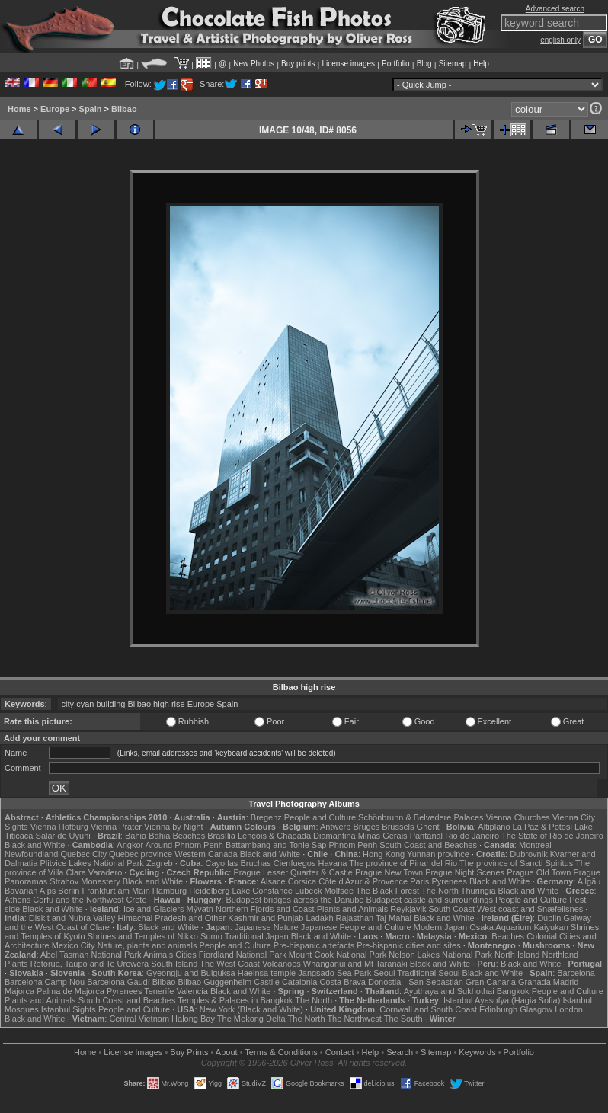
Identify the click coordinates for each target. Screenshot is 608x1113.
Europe (54, 109)
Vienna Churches (518, 817)
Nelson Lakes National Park (440, 954)
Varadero (105, 872)
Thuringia (478, 890)
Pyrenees (448, 881)
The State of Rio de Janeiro (552, 835)
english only (560, 40)
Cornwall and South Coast (428, 1009)
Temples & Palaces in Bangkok (235, 1000)
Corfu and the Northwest (78, 899)
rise (178, 703)
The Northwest (354, 1018)
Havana (332, 863)
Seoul (384, 972)
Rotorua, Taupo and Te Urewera (89, 963)
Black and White (35, 844)
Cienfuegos (295, 863)
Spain (90, 109)
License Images (133, 1052)
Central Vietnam (139, 1018)
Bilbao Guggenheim (215, 982)
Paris (419, 881)
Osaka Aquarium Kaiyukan (518, 927)
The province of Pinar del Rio (403, 863)
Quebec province (140, 854)
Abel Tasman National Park (90, 954)
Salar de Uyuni (63, 835)
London (569, 1009)
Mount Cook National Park (337, 954)
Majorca (19, 991)
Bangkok (513, 991)
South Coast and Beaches (428, 844)
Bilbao (124, 109)
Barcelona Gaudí (118, 982)
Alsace (273, 881)
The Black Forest (387, 890)
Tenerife (159, 991)
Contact (339, 1052)
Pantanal (426, 835)
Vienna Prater (116, 826)
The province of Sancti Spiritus (516, 863)
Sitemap (453, 63)
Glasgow (536, 1009)
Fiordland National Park (242, 954)
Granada (534, 982)
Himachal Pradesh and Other (171, 918)
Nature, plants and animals (147, 945)
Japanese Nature (267, 927)
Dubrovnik (529, 854)
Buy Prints (189, 1052)
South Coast (451, 908)
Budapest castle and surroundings (429, 899)
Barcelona (576, 972)
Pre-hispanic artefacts (314, 945)
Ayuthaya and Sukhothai (449, 991)
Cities (186, 954)
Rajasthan (355, 918)
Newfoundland (31, 854)
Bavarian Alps (30, 890)
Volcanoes (281, 963)
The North (440, 890)
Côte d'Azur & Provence (363, 881)
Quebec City (83, 854)
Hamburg (169, 890)
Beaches (507, 936)
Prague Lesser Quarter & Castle (293, 872)
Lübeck (308, 890)
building (110, 703)
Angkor (130, 844)
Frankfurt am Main (116, 890)
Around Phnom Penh (184, 844)
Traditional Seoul (428, 972)
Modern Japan (440, 927)
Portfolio (396, 63)
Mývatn (199, 908)
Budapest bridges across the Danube (294, 899)
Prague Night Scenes (464, 872)
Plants (16, 963)
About (227, 1052)
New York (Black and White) (251, 1009)
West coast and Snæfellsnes (530, 908)
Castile (267, 982)
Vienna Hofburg (59, 826)
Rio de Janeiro (472, 835)
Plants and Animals (353, 908)
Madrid (566, 982)
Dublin (549, 918)
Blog (424, 63)
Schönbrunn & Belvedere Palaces (421, 817)
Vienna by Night (173, 826)
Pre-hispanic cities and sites (408, 945)
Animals (158, 954)
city (68, 703)
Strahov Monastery (85, 881)
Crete (136, 899)
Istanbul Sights (68, 1009)
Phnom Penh (352, 844)
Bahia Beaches (177, 835)
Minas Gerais (383, 835)
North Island (516, 954)
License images (348, 63)
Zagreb (159, 863)
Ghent (428, 826)
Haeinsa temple (267, 972)
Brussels (398, 826)
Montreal (535, 844)
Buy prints (298, 63)
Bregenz (266, 817)
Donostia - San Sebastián (415, 982)
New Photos (253, 63)
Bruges (366, 826)
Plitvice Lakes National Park (91, 863)
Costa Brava (342, 982)
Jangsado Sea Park (334, 972)
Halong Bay (193, 1018)
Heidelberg (209, 890)
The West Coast (230, 963)
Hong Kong (384, 854)
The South (403, 1018)
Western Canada (205, 854)
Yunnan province (438, 854)
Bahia (135, 835)
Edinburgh (498, 1009)
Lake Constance (262, 890)
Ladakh (319, 918)
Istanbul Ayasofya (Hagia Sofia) (501, 1000)
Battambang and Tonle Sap (276, 844)
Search (399, 1052)
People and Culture (320, 817)
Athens (17, 899)
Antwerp (335, 826)
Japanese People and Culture (356, 927)
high (161, 703)
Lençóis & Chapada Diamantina (297, 835)
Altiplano (494, 826)
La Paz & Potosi (542, 826)
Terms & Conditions (281, 1052)
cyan (85, 703)
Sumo (211, 936)
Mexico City (73, 945)
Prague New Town (389, 872)
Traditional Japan (257, 936)
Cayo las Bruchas (238, 863)
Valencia (191, 991)
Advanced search (555, 9)
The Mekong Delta (251, 1018)
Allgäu (589, 881)
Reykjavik (408, 908)
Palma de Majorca (70, 991)
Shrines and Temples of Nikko (143, 936)
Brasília (221, 835)
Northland (560, 954)
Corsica (302, 881)
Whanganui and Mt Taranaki (355, 963)
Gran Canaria (491, 982)
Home (19, 109)
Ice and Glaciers (153, 908)
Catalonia (299, 982)
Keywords (477, 1052)
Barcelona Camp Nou (45, 982)
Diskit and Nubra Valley (72, 918)
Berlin (68, 890)
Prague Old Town (539, 872)
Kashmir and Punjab (265, 918)
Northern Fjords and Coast (265, 908)
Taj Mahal (393, 918)
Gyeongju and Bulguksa (190, 972)
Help (481, 63)
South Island (174, 963)
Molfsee (339, 890)
